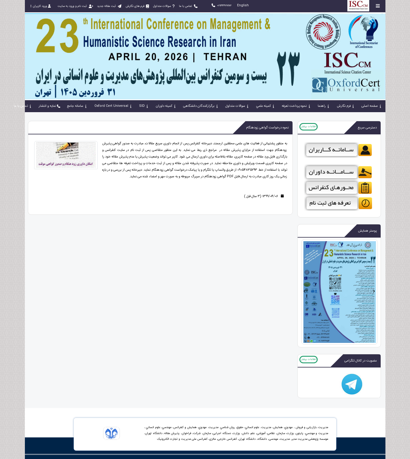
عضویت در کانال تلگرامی (360, 360)
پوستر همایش (367, 230)
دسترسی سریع (367, 127)
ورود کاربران (41, 6)
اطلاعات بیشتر (308, 126)
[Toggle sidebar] (378, 6)
